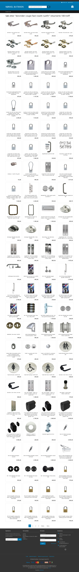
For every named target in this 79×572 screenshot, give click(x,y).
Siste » (48, 525)
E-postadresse (43, 533)
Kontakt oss (25, 539)
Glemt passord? (53, 543)
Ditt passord (42, 538)
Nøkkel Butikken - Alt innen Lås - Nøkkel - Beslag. (30, 537)
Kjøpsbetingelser (33, 556)
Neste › (42, 525)
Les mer (49, 567)
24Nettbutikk (42, 570)
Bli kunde (24, 535)
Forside (7, 11)
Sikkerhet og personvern (43, 556)
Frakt (27, 556)
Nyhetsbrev (51, 556)
